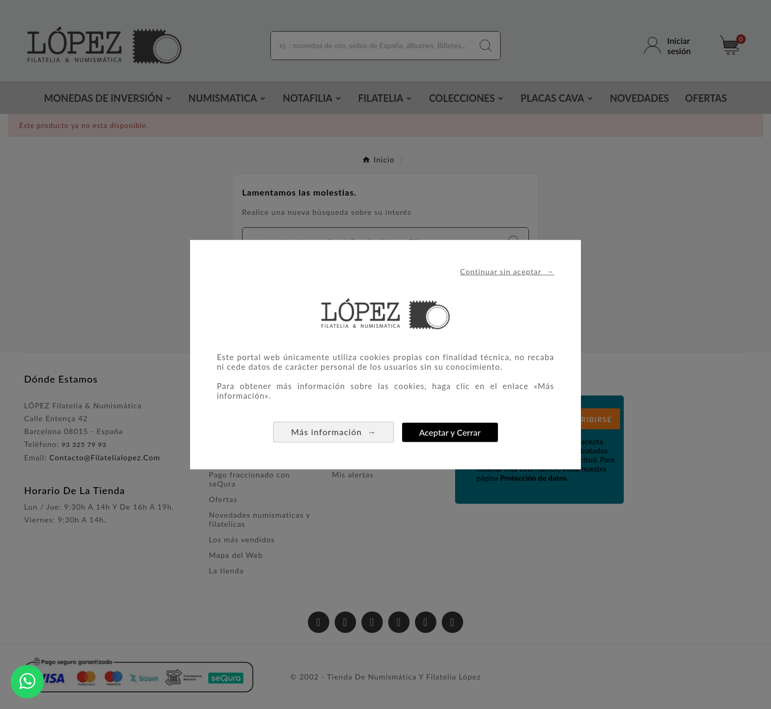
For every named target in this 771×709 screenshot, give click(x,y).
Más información (333, 432)
